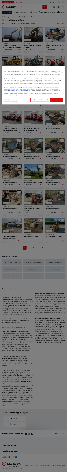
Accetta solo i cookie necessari (39, 99)
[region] (33, 85)
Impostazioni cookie (10, 99)
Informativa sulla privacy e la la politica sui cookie (19, 90)
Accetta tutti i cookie (56, 99)
